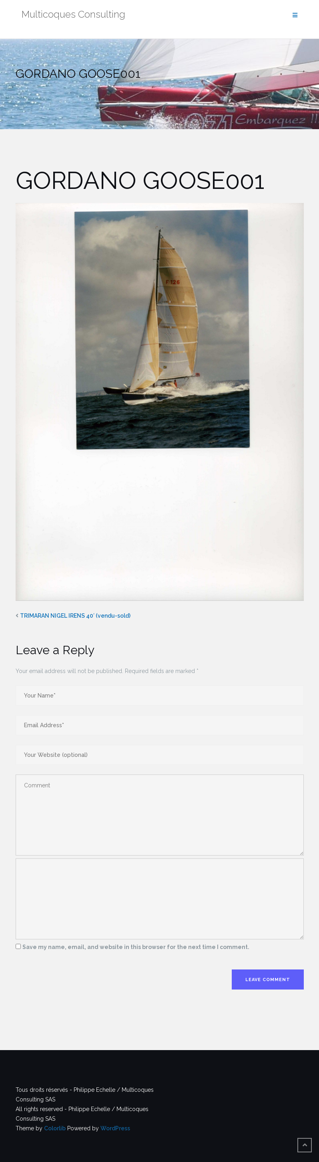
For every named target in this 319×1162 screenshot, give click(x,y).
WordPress (115, 1128)
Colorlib (55, 1128)
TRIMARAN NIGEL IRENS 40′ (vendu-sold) (75, 615)
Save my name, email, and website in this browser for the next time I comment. (135, 947)
